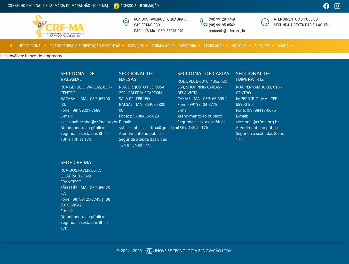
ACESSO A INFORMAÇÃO (136, 5)
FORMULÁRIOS (163, 46)
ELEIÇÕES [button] (262, 46)
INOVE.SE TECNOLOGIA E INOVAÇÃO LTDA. (189, 250)
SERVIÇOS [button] (136, 46)
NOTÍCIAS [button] (239, 46)
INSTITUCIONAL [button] (30, 46)
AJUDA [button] (284, 46)
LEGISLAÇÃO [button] (214, 46)
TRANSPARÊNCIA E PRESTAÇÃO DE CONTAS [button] (85, 46)
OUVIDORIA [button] (188, 46)
